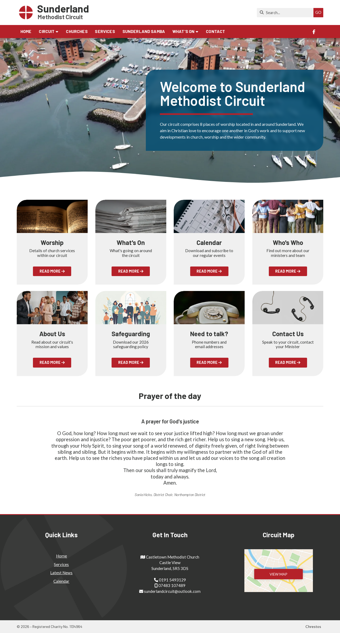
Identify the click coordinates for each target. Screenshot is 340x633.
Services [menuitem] (105, 31)
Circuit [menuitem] (46, 31)
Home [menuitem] (26, 31)
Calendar (61, 581)
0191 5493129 (172, 579)
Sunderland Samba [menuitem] (143, 31)
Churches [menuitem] (76, 31)
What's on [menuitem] (183, 31)
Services (61, 564)
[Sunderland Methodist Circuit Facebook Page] (313, 32)
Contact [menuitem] (215, 31)
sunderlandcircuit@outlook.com (172, 591)
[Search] (286, 12)
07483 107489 (171, 585)
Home (61, 555)
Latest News (61, 572)
